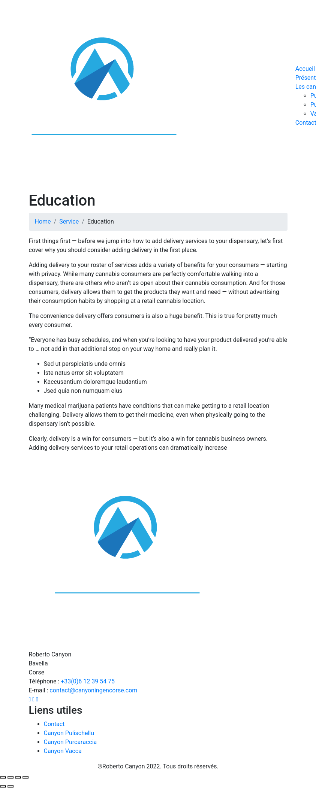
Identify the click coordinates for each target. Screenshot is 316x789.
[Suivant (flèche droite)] (10, 786)
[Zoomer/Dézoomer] (25, 777)
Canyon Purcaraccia (70, 742)
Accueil (305, 68)
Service (69, 221)
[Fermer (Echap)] (3, 777)
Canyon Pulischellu (69, 733)
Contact (54, 724)
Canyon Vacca (63, 751)
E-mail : (39, 690)
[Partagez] (10, 777)
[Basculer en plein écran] (18, 777)
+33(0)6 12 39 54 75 (88, 681)
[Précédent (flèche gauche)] (3, 786)
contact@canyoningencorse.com (93, 690)
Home (43, 221)
